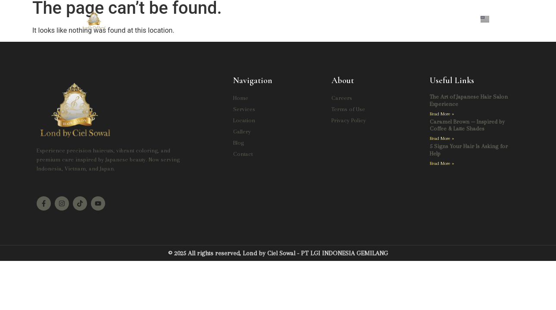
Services (221, 18)
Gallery (302, 18)
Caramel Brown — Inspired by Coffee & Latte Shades (467, 125)
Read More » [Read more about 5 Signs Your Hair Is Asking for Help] (442, 163)
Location (262, 18)
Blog (335, 18)
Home (184, 18)
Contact (369, 18)
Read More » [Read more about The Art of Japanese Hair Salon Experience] (442, 114)
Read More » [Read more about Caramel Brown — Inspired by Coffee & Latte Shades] (442, 138)
